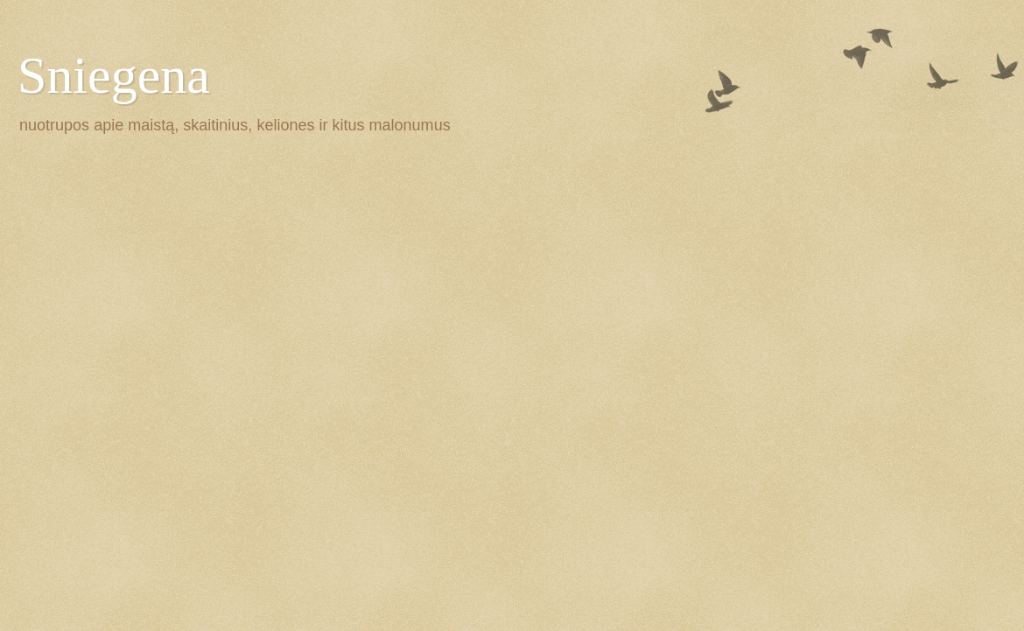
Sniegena (114, 75)
